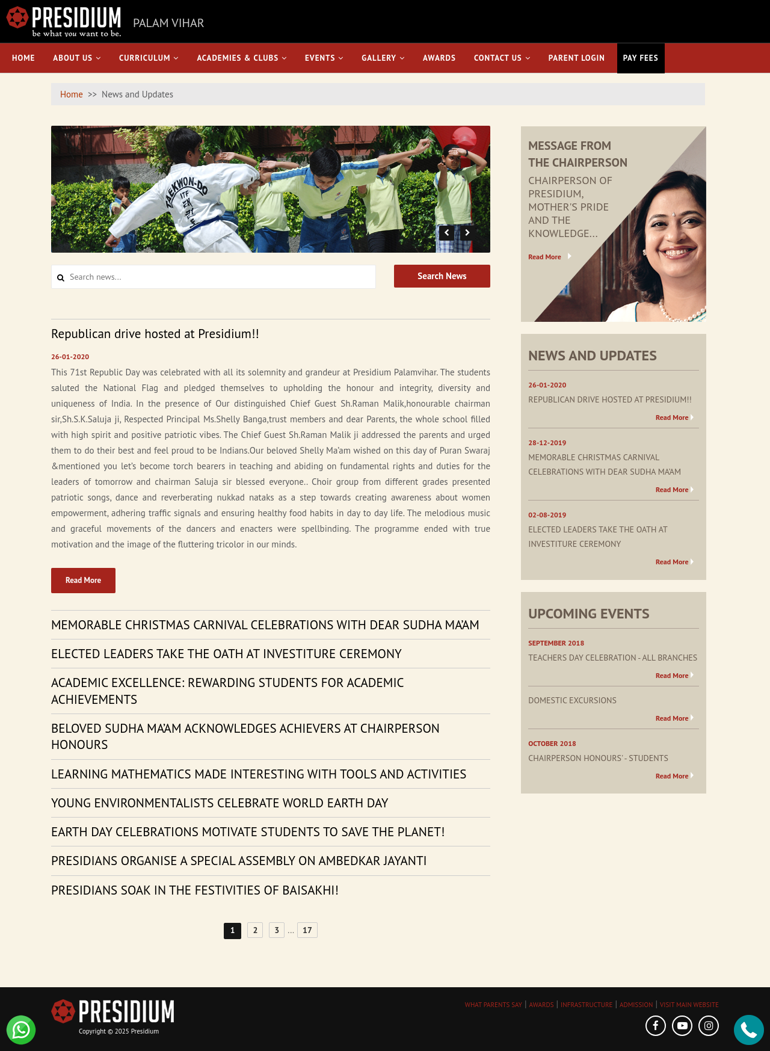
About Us (77, 58)
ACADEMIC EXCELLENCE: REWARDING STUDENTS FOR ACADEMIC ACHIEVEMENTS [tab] (227, 690)
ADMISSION (636, 1004)
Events (324, 58)
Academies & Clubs (242, 58)
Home (23, 58)
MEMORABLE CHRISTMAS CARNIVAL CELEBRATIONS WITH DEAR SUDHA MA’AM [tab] (265, 625)
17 (307, 930)
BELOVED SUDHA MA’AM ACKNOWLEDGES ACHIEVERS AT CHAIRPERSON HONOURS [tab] (245, 736)
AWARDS (541, 1004)
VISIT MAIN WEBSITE (689, 1004)
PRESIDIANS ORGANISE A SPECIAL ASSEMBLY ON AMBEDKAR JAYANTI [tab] (239, 860)
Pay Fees (641, 58)
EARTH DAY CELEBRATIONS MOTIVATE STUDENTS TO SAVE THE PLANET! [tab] (248, 832)
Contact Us (502, 58)
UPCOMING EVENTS (588, 613)
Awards (439, 58)
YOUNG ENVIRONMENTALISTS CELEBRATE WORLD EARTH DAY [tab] (220, 803)
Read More (83, 580)
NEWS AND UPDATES (592, 355)
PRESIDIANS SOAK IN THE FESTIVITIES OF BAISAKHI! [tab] (195, 890)
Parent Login (577, 58)
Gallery (383, 58)
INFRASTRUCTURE (586, 1004)
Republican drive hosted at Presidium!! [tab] (155, 333)
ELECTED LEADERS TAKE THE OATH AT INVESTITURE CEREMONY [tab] (226, 654)
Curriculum (149, 58)
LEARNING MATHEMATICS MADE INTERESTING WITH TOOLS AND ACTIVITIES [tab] (259, 774)
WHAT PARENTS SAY (493, 1004)
